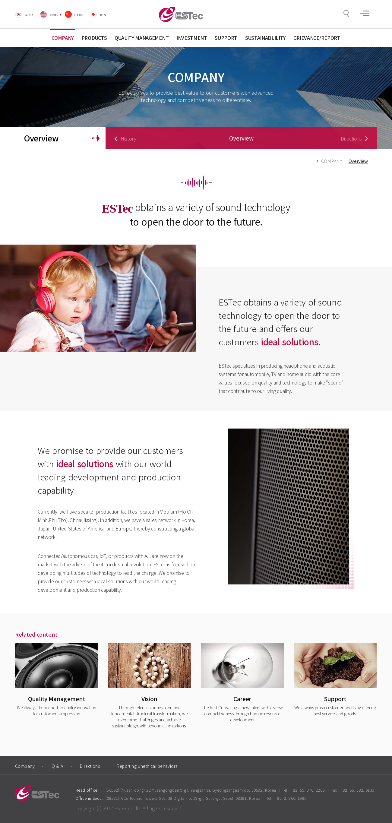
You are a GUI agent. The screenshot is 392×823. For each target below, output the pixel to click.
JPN (102, 15)
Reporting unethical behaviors (147, 766)
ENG (53, 15)
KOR (28, 15)
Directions (90, 766)
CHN (78, 15)
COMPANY (331, 161)
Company (25, 766)
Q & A (57, 766)
